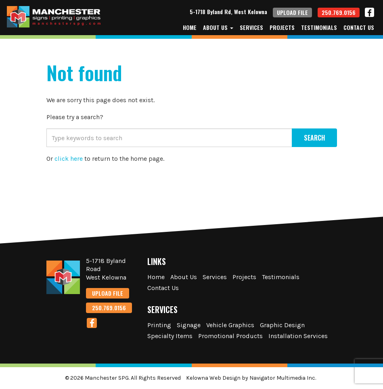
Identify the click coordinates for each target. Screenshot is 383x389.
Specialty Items (170, 336)
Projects (282, 27)
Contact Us (358, 27)
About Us (218, 27)
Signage (189, 325)
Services (251, 27)
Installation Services (298, 336)
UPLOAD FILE (292, 12)
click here (68, 158)
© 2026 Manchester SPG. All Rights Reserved (123, 377)
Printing (159, 325)
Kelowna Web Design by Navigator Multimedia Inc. (251, 377)
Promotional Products (230, 336)
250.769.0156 (339, 12)
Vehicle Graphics (230, 325)
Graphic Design (282, 325)
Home (190, 27)
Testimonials (319, 27)
